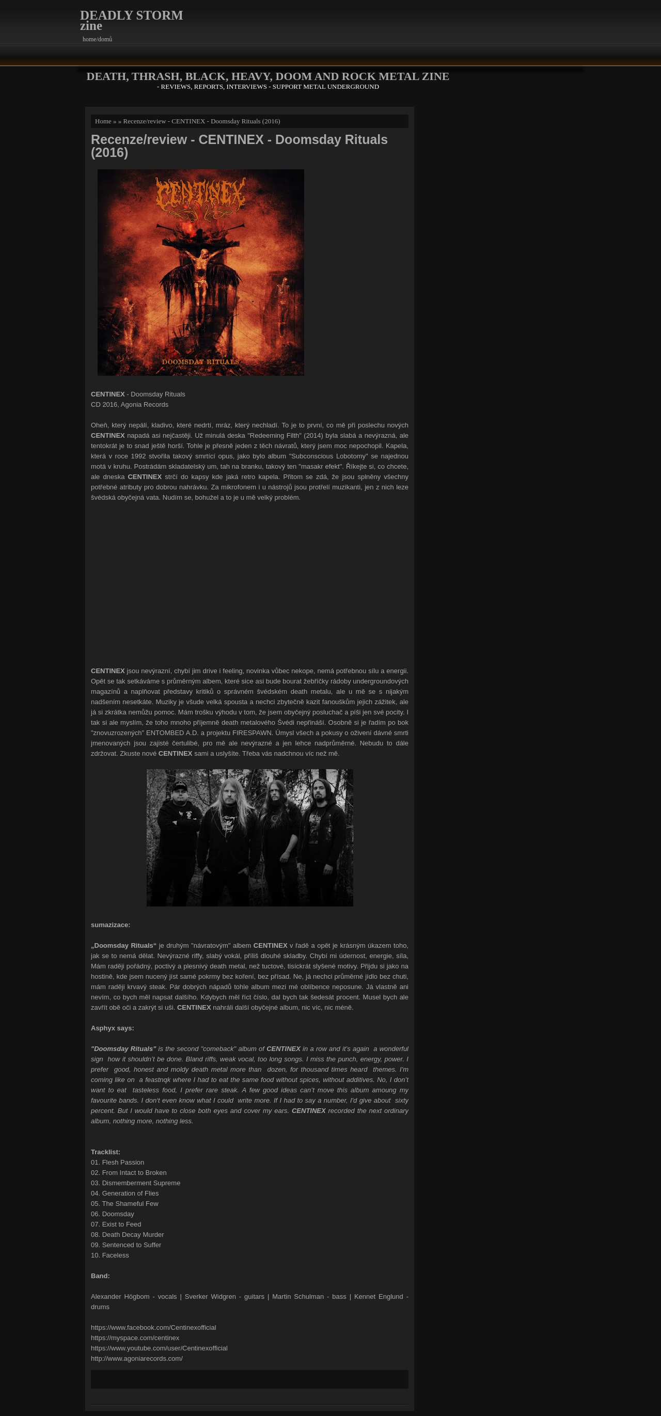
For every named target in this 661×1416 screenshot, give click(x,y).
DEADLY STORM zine (131, 20)
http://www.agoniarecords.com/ (137, 1358)
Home (103, 121)
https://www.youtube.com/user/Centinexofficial (159, 1348)
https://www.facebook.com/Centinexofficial (153, 1327)
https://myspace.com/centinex (135, 1338)
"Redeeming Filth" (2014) (285, 435)
